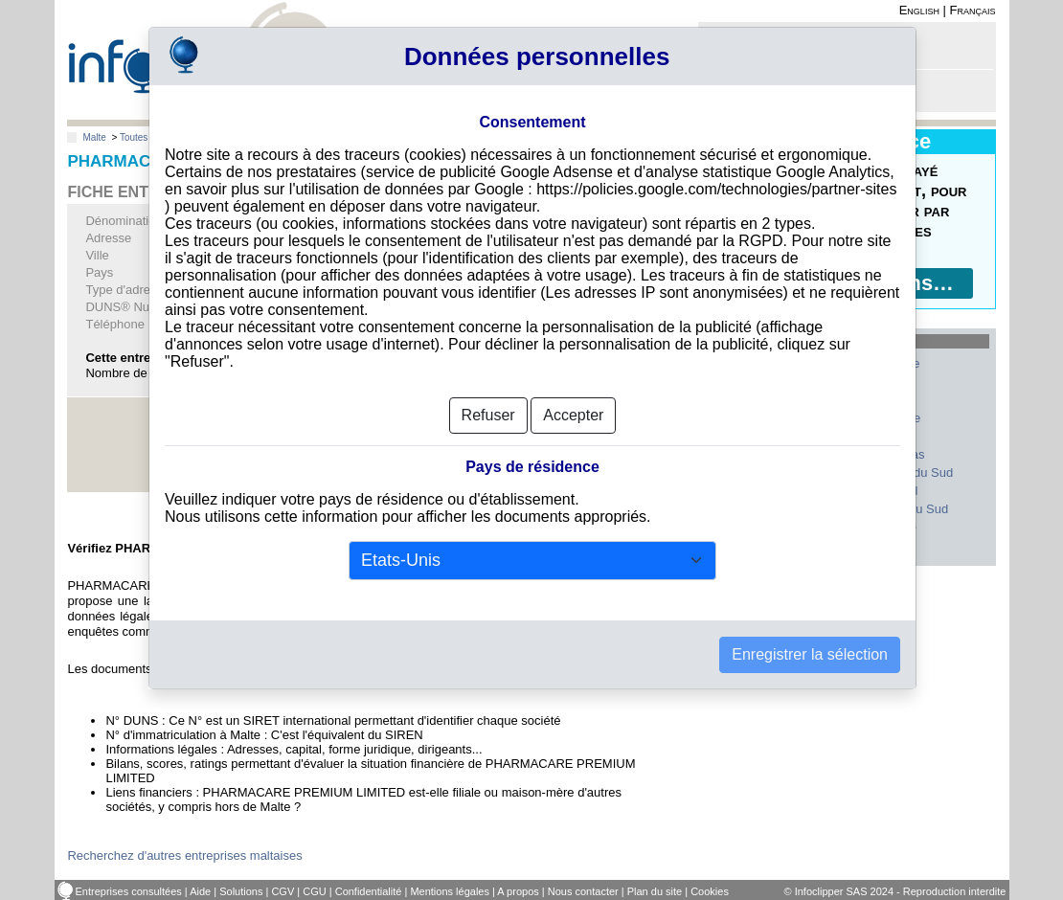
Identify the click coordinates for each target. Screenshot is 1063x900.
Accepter (573, 415)
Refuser (488, 415)
